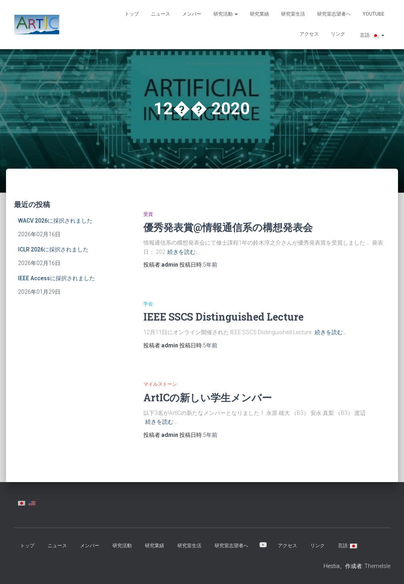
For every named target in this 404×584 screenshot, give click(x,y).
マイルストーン (160, 384)
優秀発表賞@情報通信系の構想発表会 (228, 227)
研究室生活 (293, 14)
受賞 (148, 214)
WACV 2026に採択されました (55, 220)
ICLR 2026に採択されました (53, 249)
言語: (371, 35)
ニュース (160, 14)
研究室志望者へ (334, 14)
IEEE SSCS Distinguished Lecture (223, 316)
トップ (132, 14)
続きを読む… (183, 252)
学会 (148, 304)
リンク (338, 34)
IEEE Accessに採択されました (56, 278)
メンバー (191, 14)
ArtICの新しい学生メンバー (207, 397)
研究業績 (259, 14)
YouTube (373, 14)
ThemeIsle (377, 566)
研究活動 (225, 14)
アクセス (309, 34)
